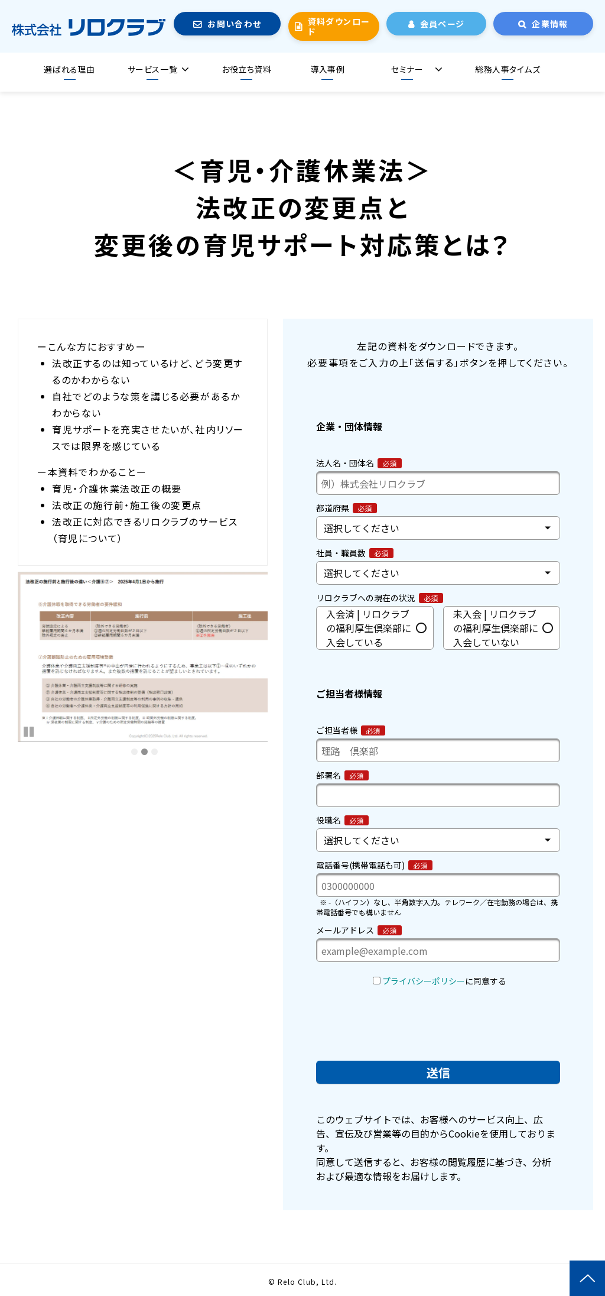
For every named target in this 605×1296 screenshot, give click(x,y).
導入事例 (327, 69)
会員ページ (442, 24)
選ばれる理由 (69, 69)
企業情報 (550, 24)
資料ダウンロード (339, 26)
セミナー (407, 69)
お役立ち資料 (246, 69)
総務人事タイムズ (507, 69)
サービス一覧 (152, 69)
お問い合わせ (234, 24)
